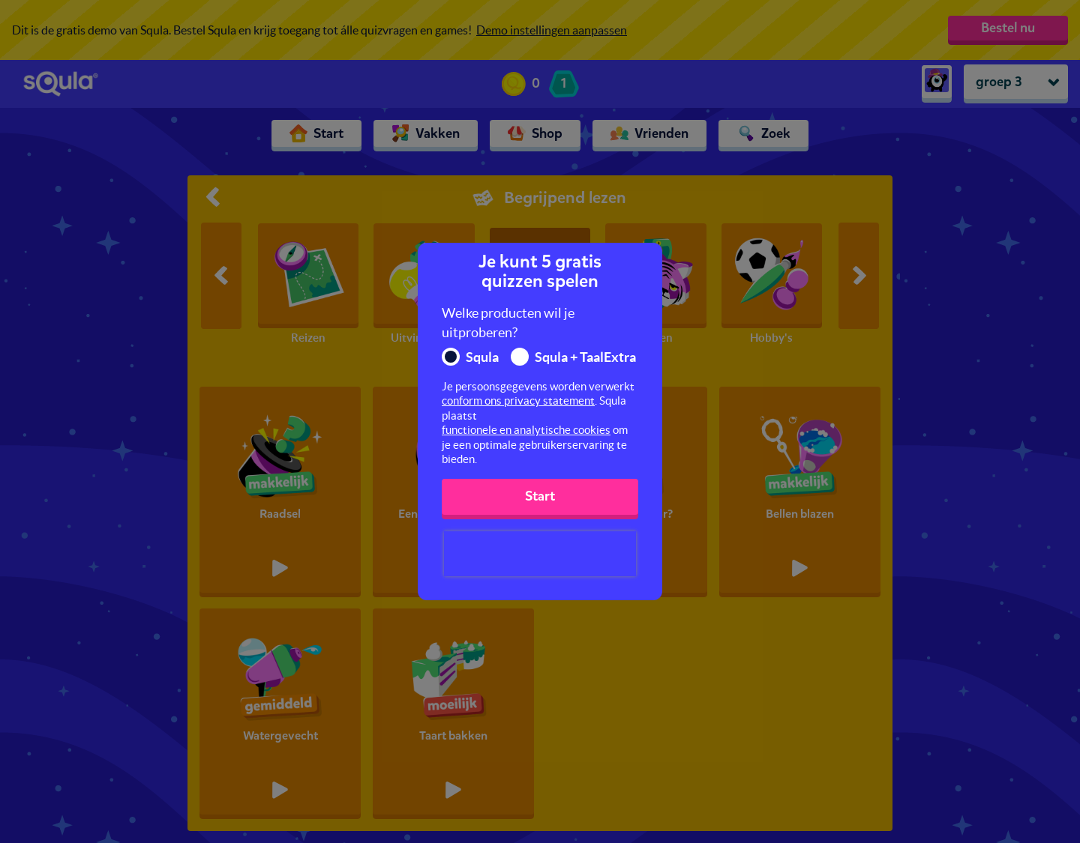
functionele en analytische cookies (526, 429)
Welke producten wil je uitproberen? (508, 322)
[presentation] (540, 553)
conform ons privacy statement (518, 400)
